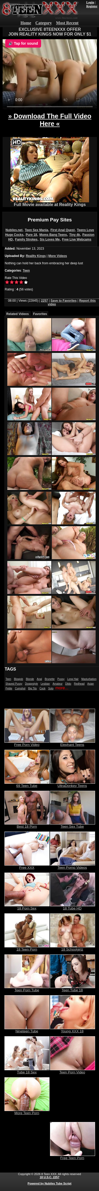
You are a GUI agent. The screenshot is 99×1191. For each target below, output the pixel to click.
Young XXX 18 (72, 1029)
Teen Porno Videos (72, 865)
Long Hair (73, 679)
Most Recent (67, 23)
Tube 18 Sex (27, 1070)
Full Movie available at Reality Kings (49, 203)
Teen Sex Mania (36, 230)
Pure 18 (31, 235)
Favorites (40, 314)
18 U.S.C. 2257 (49, 1177)
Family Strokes (26, 239)
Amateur (58, 683)
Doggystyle (31, 683)
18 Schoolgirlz (72, 947)
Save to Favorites (63, 300)
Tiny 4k (74, 235)
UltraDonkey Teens (72, 784)
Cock (43, 688)
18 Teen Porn (27, 947)
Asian (90, 683)
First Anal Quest (63, 230)
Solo (50, 688)
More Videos (57, 256)
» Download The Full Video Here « (49, 119)
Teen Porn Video (72, 1070)
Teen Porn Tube (27, 988)
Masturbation (88, 679)
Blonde (30, 679)
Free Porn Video (27, 743)
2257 (44, 300)
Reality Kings (36, 256)
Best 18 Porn (27, 824)
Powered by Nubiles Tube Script (49, 1183)
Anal (39, 679)
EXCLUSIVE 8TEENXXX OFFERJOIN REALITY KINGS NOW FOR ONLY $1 (49, 31)
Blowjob (18, 679)
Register (91, 6)
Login (90, 2)
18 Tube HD (72, 906)
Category (43, 23)
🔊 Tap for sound (23, 43)
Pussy (60, 679)
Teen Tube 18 (72, 988)
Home (25, 23)
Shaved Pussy (14, 683)
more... (61, 688)
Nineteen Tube (27, 1029)
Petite (9, 688)
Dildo (68, 683)
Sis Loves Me (50, 239)
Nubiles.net (14, 230)
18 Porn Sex (27, 906)
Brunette (50, 679)
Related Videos (17, 314)
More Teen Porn (27, 1111)
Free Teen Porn (72, 1156)
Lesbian (45, 683)
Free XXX (27, 865)
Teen (26, 270)
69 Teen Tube (27, 784)
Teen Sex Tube (72, 824)
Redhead (79, 683)
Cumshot (20, 688)
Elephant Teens (72, 743)
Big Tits (32, 688)
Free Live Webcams (76, 239)
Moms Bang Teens (53, 235)
